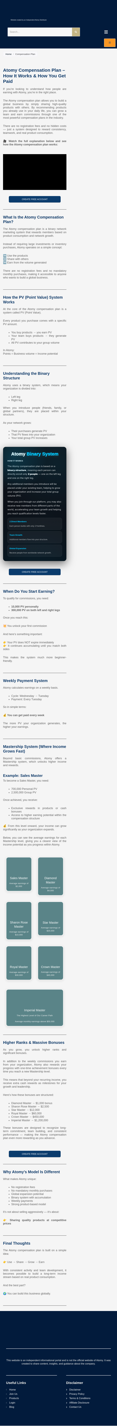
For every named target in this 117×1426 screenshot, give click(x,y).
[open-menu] (109, 43)
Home (8, 54)
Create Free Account (35, 199)
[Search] (76, 32)
